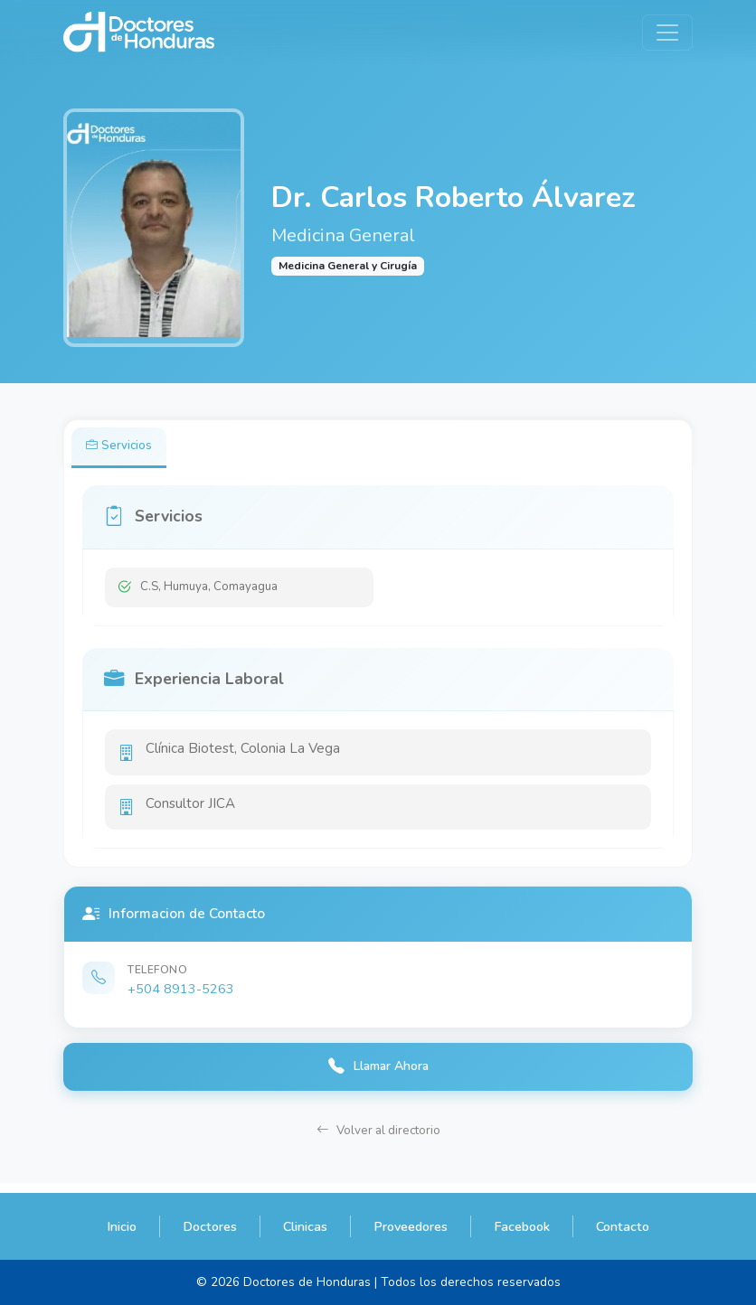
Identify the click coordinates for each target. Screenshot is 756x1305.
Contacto (622, 1226)
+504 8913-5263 (181, 996)
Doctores (210, 1226)
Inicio (122, 1226)
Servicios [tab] (122, 447)
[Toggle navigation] (667, 32)
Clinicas (305, 1226)
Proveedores (410, 1226)
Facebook (522, 1226)
